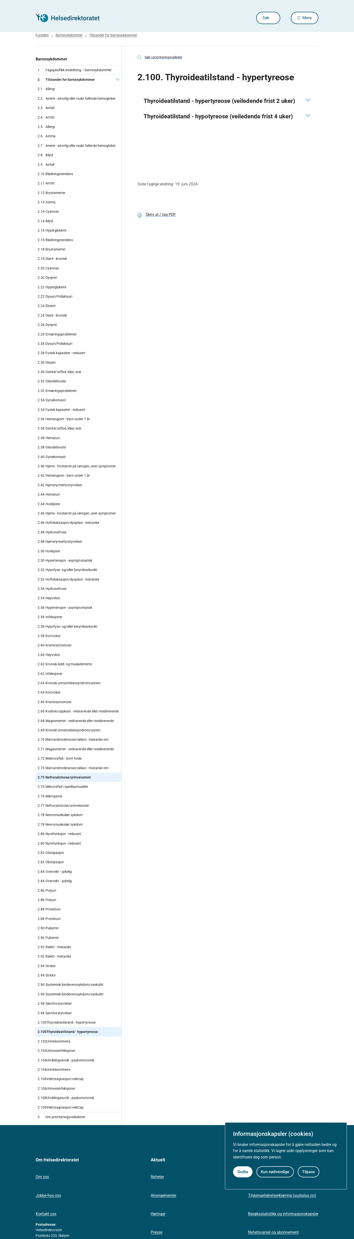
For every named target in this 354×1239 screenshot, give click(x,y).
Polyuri (47, 890)
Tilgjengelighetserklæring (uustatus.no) (282, 1195)
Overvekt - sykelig (55, 871)
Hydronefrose (52, 532)
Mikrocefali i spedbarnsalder (63, 786)
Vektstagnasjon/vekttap (61, 1079)
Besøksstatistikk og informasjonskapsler (283, 1213)
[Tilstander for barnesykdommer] (117, 79)
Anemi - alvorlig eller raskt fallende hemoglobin (77, 98)
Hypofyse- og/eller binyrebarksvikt (67, 569)
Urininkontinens (54, 1041)
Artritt (46, 117)
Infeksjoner (50, 617)
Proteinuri (49, 909)
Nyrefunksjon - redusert (59, 833)
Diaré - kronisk (52, 258)
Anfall (46, 108)
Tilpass (308, 1171)
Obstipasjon (51, 852)
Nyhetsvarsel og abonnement (273, 1232)
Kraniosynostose (54, 645)
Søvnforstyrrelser (55, 1003)
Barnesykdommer (51, 59)
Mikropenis (50, 796)
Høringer (158, 1213)
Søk (266, 17)
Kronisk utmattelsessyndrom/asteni (69, 683)
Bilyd (45, 155)
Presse (156, 1232)
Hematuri (49, 438)
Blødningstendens (55, 174)
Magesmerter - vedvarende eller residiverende (76, 721)
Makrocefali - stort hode (60, 758)
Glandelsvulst (52, 381)
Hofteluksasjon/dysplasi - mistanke (68, 522)
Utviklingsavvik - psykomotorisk (66, 1060)
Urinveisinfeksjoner (56, 1050)
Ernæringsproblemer (57, 334)
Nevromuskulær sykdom (60, 815)
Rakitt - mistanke (54, 947)
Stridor (47, 966)
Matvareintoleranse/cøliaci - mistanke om (73, 739)
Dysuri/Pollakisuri (55, 296)
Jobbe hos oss (48, 1195)
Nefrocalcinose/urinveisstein (64, 777)
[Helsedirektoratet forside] (71, 18)
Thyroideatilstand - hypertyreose (67, 1022)
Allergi (46, 89)
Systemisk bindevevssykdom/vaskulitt (70, 984)
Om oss (42, 1176)
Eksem (47, 305)
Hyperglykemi (52, 230)
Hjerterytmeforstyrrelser (60, 485)
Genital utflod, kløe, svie (59, 372)
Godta (242, 1171)
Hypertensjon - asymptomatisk (65, 560)
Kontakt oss (46, 1213)
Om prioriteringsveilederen (61, 1117)
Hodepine (49, 504)
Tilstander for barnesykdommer (66, 79)
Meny (307, 17)
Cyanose (48, 211)
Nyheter (157, 1176)
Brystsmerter (51, 192)
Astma (47, 136)
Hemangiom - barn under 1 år (64, 419)
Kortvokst (49, 636)
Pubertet (48, 928)
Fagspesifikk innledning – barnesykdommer (75, 70)
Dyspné (47, 277)
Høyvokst (49, 598)
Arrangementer (163, 1195)
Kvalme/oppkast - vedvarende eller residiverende (78, 711)
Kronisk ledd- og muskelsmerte (65, 664)
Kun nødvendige (275, 1171)
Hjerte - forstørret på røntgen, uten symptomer (77, 466)
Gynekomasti (52, 400)
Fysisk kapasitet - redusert (61, 353)
